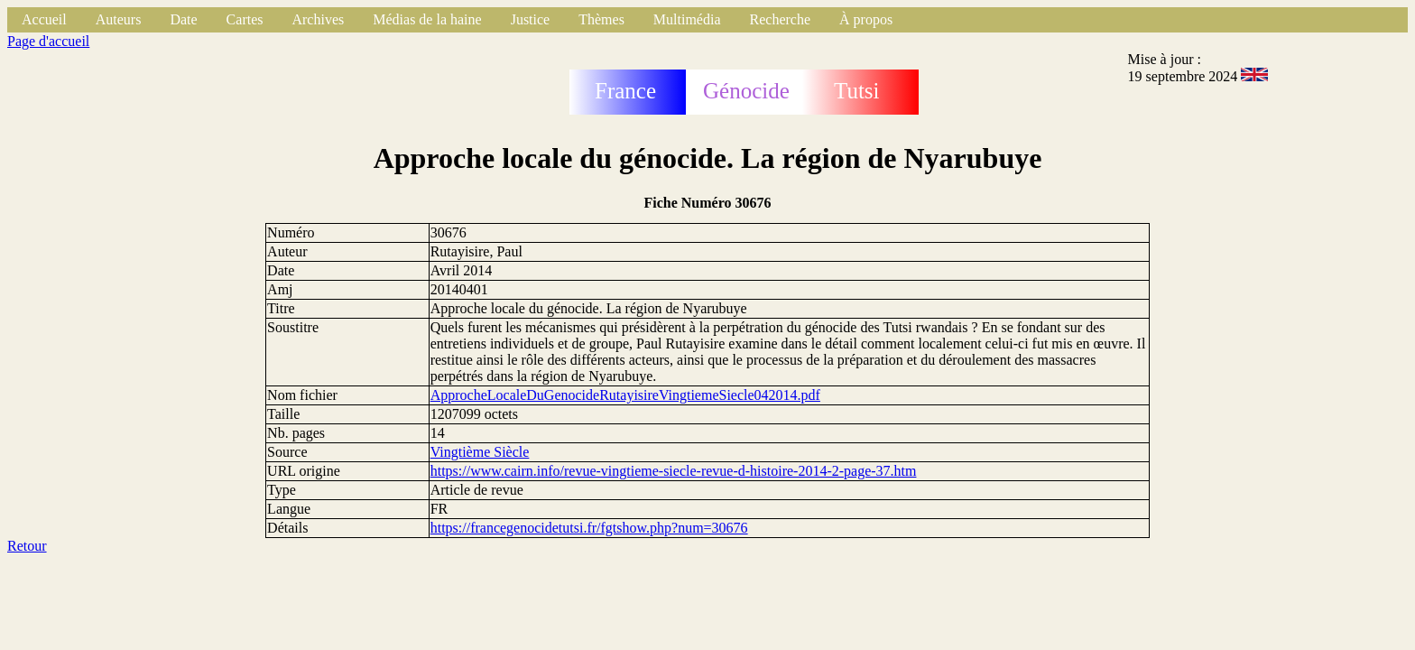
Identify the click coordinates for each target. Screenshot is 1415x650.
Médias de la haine (427, 19)
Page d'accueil (48, 41)
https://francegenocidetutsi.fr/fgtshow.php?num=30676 (589, 527)
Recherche (780, 19)
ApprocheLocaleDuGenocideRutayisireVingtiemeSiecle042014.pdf (625, 395)
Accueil (44, 19)
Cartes (245, 19)
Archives (317, 19)
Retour (27, 545)
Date (183, 19)
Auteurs (119, 19)
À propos (865, 19)
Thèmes (601, 19)
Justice (530, 19)
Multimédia (687, 19)
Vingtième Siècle (480, 452)
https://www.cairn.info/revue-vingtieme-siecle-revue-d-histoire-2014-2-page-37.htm (673, 470)
